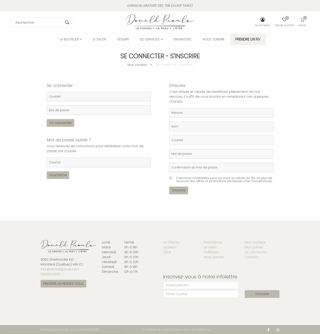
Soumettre (58, 175)
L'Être (167, 252)
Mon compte (137, 65)
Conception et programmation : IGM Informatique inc (176, 330)
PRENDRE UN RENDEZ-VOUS (63, 283)
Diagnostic (182, 39)
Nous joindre (214, 39)
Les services (151, 39)
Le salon (99, 39)
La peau (169, 247)
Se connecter (60, 123)
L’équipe (123, 39)
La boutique (71, 39)
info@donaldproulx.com (60, 269)
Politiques (211, 252)
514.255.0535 (50, 274)
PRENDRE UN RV (247, 39)
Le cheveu (171, 242)
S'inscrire (179, 190)
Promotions (213, 242)
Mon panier (254, 247)
